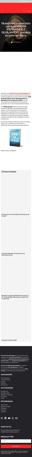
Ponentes (4, 396)
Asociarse (4, 385)
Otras (2, 398)
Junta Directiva (5, 379)
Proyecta (3, 408)
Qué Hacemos (5, 378)
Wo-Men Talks (5, 393)
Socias (3, 381)
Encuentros (4, 391)
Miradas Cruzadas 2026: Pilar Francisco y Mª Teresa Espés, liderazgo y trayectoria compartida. (15, 297)
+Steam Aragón (5, 406)
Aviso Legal (11, 452)
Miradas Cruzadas (6, 395)
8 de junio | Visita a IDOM (9, 340)
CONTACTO (6, 427)
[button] (2, 11)
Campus (3, 410)
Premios (3, 383)
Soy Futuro (4, 404)
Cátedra (3, 411)
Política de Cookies (6, 453)
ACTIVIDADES (7, 388)
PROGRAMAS (7, 401)
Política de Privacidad (21, 452)
